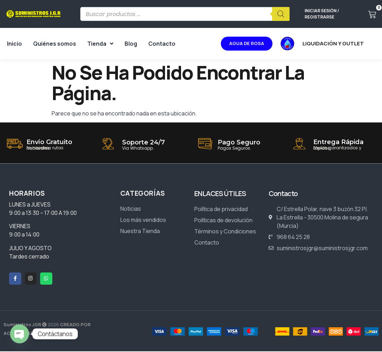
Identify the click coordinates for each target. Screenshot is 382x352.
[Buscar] (281, 14)
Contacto (161, 43)
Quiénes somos (54, 43)
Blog (131, 43)
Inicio (14, 43)
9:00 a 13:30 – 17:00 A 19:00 (43, 213)
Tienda (100, 43)
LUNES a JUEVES (30, 204)
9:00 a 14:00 (24, 234)
